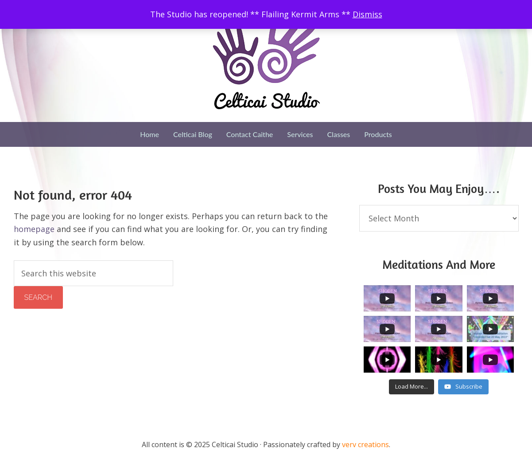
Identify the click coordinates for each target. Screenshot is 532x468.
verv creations (365, 444)
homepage (34, 229)
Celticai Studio (266, 63)
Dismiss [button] (367, 14)
